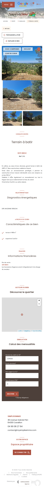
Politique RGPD (37, 475)
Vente (13, 21)
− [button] (39, 304)
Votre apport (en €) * (12, 372)
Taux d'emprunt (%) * (12, 380)
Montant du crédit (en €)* (13, 355)
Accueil (5, 21)
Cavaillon (22, 21)
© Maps (26, 331)
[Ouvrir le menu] (8, 4)
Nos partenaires (31, 473)
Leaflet (20, 331)
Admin (25, 475)
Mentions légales (12, 475)
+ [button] (39, 300)
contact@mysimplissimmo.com (22, 430)
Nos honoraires (16, 473)
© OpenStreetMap (36, 331)
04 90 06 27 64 (15, 426)
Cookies (24, 476)
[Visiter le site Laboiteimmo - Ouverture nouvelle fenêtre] (26, 481)
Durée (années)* (11, 363)
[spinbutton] (22, 384)
